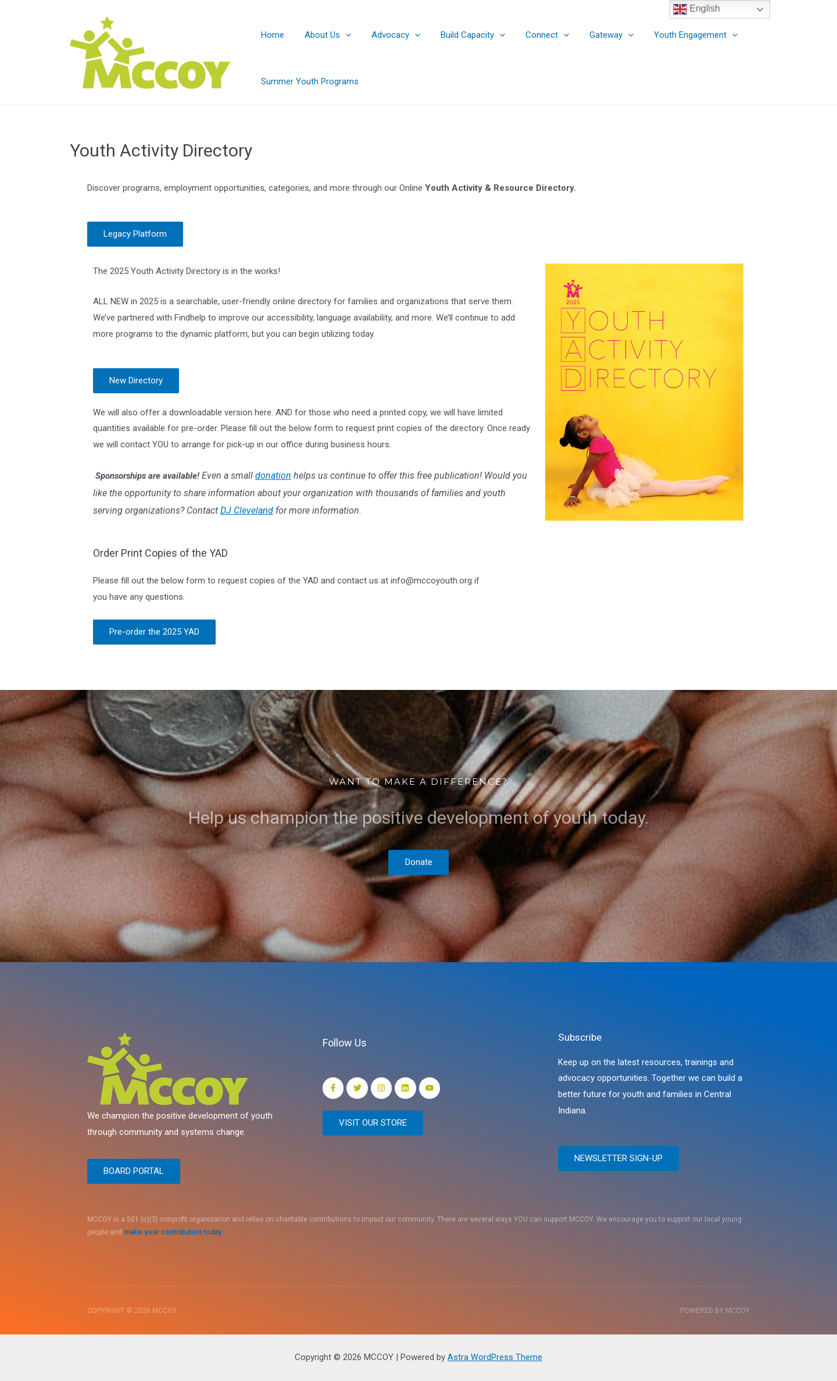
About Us (324, 35)
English (696, 9)
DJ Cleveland (246, 511)
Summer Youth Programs (308, 81)
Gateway (596, 35)
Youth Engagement (677, 35)
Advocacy (388, 35)
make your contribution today (172, 1232)
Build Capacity (463, 35)
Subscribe (581, 1036)
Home (271, 35)
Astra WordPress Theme (495, 1357)
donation (273, 476)
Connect (534, 35)
